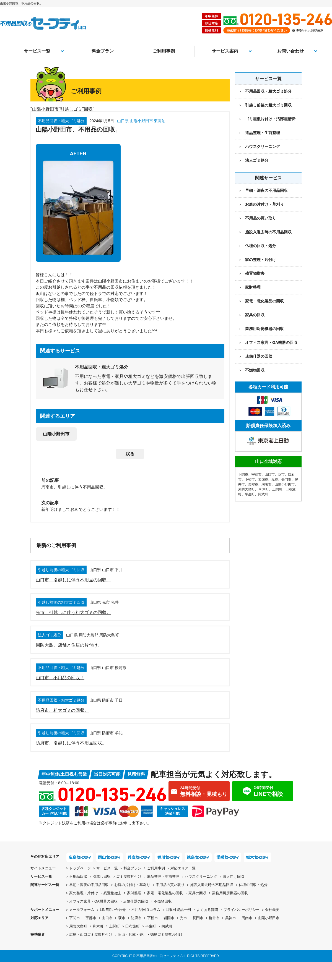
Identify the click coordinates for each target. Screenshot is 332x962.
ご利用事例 (164, 51)
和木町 (264, 489)
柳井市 (214, 918)
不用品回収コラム (145, 910)
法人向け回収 (233, 876)
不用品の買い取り (260, 218)
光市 (274, 479)
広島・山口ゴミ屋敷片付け (90, 934)
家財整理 (253, 287)
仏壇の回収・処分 (260, 246)
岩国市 (263, 479)
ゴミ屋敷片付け (128, 876)
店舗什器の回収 (258, 356)
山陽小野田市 (56, 434)
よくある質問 (207, 910)
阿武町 (263, 494)
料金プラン (103, 51)
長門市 (286, 479)
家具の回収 (254, 315)
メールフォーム (81, 910)
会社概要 (272, 910)
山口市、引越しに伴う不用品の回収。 (73, 579)
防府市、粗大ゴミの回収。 (62, 710)
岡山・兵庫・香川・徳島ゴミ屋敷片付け (150, 934)
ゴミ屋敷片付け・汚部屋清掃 (270, 119)
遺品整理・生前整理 (262, 132)
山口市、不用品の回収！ (60, 677)
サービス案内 (225, 51)
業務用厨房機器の (264, 328)
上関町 (277, 489)
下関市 (243, 474)
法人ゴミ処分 (256, 160)
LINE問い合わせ (113, 910)
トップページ (80, 868)
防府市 (136, 918)
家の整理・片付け (260, 259)
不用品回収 (78, 876)
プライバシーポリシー (242, 910)
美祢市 (253, 484)
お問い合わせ (290, 51)
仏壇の (253, 885)
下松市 (250, 479)
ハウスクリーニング (262, 146)
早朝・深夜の (89, 885)
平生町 (250, 494)
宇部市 (256, 474)
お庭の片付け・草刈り (264, 204)
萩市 (281, 474)
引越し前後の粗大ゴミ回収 (268, 105)
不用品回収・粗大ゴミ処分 (268, 91)
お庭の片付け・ (132, 885)
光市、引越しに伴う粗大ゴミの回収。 (73, 612)
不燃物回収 (254, 370)
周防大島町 (246, 489)
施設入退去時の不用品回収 (268, 232)
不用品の (170, 885)
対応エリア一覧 (183, 868)
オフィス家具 (271, 342)
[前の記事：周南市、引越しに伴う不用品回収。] (130, 483)
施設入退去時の (211, 885)
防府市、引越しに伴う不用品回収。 (71, 743)
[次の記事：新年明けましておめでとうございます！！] (130, 506)
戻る (130, 453)
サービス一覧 (37, 51)
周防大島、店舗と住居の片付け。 (69, 645)
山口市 (270, 474)
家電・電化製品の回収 (264, 301)
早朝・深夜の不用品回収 (266, 190)
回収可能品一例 (178, 910)
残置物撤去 (254, 273)
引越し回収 (102, 876)
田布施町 (132, 926)
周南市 (266, 484)
